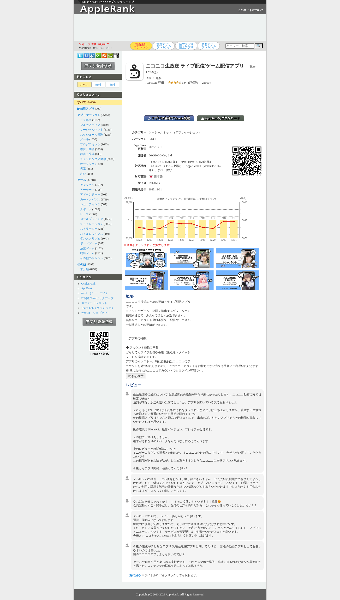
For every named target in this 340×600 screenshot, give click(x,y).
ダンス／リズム (90, 238)
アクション (87, 185)
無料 (98, 84)
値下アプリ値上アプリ (186, 46)
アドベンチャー (90, 194)
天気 (83, 168)
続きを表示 (135, 376)
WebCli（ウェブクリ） (95, 312)
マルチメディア (90, 124)
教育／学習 (87, 149)
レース (84, 214)
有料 (112, 84)
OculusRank (88, 283)
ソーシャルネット (91, 129)
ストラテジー (88, 228)
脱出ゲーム (87, 253)
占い (83, 173)
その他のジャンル (91, 258)
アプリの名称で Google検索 (169, 118)
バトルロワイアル (91, 233)
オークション (88, 164)
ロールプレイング (91, 219)
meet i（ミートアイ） (95, 293)
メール (84, 139)
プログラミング (90, 144)
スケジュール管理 (91, 134)
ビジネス (86, 120)
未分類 (84, 269)
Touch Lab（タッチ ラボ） (97, 308)
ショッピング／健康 (93, 159)
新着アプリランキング (209, 46)
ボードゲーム (88, 243)
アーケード (87, 189)
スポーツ (86, 209)
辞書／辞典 (87, 154)
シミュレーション (91, 224)
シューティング (90, 204)
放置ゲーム (87, 248)
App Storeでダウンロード (220, 118)
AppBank (86, 288)
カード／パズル (90, 199)
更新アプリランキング (163, 46)
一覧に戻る (133, 575)
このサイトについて (251, 10)
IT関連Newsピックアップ (97, 298)
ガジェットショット (94, 303)
